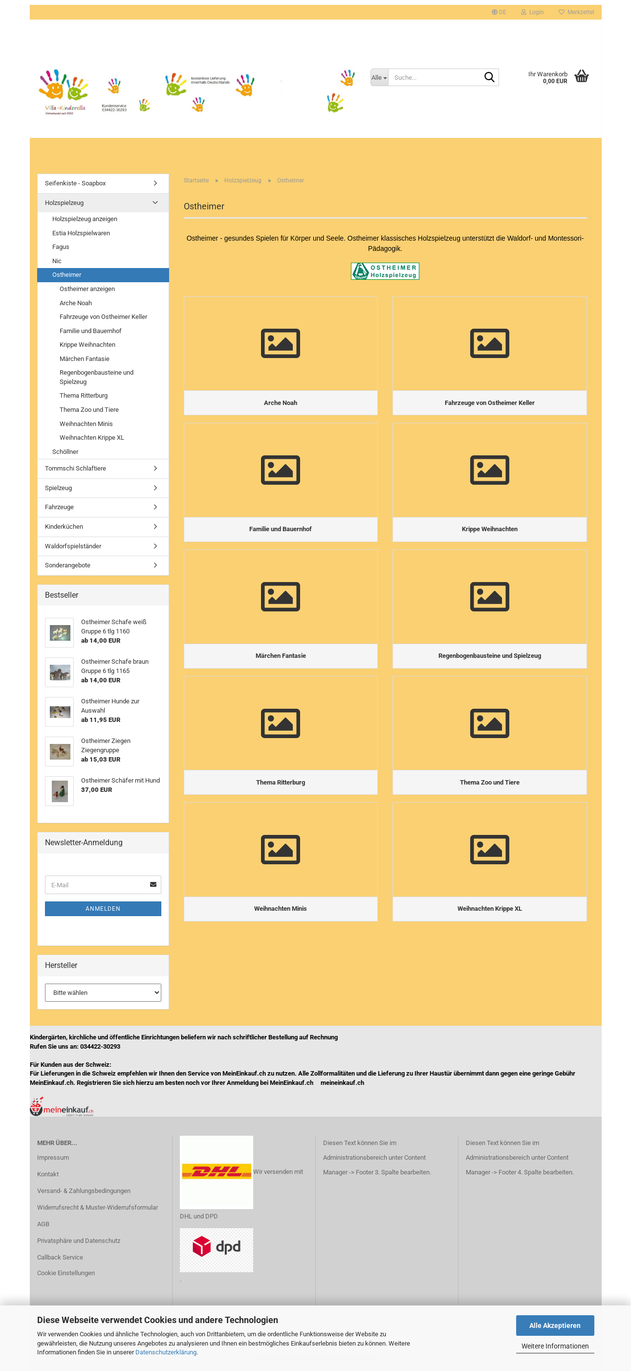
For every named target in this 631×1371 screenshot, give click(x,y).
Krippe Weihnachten (87, 344)
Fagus (60, 246)
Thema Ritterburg (84, 395)
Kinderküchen (64, 526)
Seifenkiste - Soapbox (75, 183)
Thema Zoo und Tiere (89, 409)
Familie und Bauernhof (91, 331)
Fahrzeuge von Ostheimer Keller (103, 316)
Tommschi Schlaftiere (75, 468)
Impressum (53, 1157)
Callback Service (60, 1257)
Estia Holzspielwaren (81, 233)
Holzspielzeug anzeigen (84, 219)
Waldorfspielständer (73, 546)
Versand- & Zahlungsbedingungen (84, 1190)
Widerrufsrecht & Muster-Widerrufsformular (97, 1207)
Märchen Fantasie (84, 358)
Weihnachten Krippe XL (92, 437)
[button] (499, 12)
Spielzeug (58, 488)
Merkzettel (576, 12)
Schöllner (65, 451)
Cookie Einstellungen (66, 1273)
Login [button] (532, 12)
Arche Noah (76, 303)
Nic (57, 261)
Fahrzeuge (59, 507)
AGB (43, 1224)
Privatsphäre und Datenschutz (78, 1240)
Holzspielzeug (64, 202)
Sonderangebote (67, 565)
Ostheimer (66, 274)
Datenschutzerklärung (165, 1352)
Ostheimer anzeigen (87, 288)
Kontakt (48, 1174)
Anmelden (103, 908)
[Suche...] (379, 77)
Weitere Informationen (555, 1346)
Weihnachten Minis (86, 423)
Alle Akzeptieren (555, 1325)
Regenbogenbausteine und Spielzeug (96, 377)
